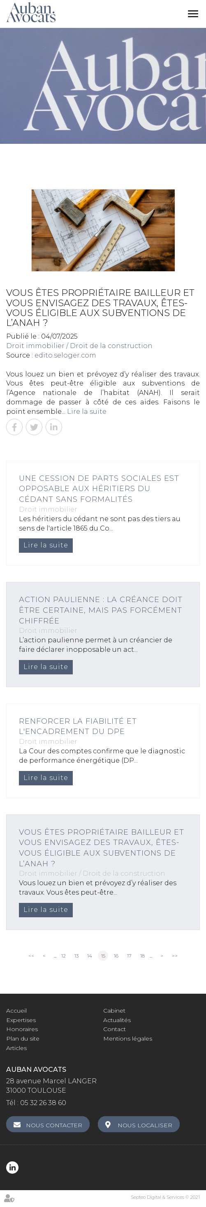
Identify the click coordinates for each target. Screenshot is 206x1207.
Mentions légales (127, 1038)
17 (129, 956)
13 (76, 956)
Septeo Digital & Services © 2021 (165, 1197)
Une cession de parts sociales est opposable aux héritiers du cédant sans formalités (99, 489)
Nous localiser (145, 1125)
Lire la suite (86, 411)
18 (142, 956)
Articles (16, 1048)
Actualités (117, 1020)
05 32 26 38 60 (43, 1103)
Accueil (16, 1010)
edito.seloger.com (65, 355)
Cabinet (114, 1010)
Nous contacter (54, 1125)
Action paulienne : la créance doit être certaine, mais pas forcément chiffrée (101, 610)
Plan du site (22, 1038)
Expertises (21, 1020)
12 (63, 956)
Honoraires (22, 1029)
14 (89, 956)
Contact (114, 1029)
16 (116, 956)
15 (103, 956)
